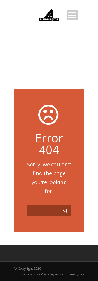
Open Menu (72, 15)
